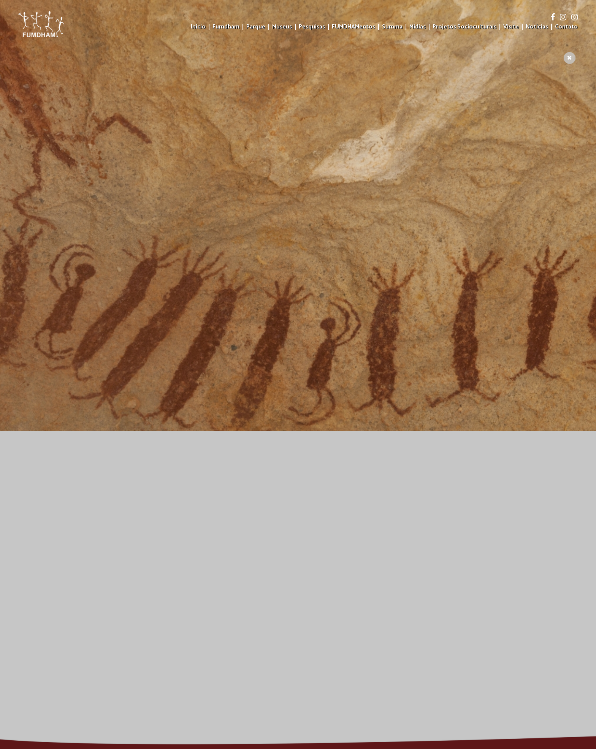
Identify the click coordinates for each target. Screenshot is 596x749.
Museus (282, 27)
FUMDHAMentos (353, 27)
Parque (255, 27)
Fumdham (225, 27)
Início (198, 27)
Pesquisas (312, 27)
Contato (566, 27)
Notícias (537, 27)
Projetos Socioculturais (464, 27)
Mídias (417, 27)
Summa (392, 27)
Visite (511, 27)
